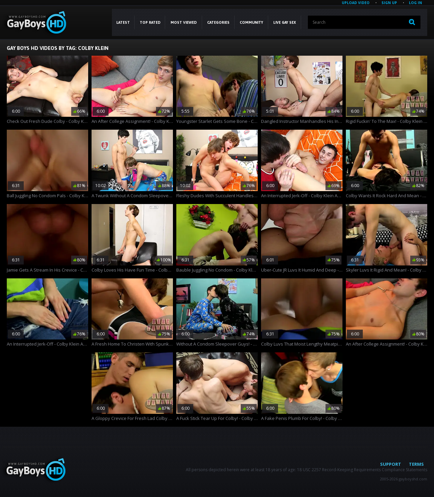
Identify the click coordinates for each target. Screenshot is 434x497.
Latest (123, 22)
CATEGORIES (218, 22)
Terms (416, 464)
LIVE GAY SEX (284, 22)
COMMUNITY (251, 22)
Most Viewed (184, 22)
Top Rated (150, 22)
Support (390, 464)
